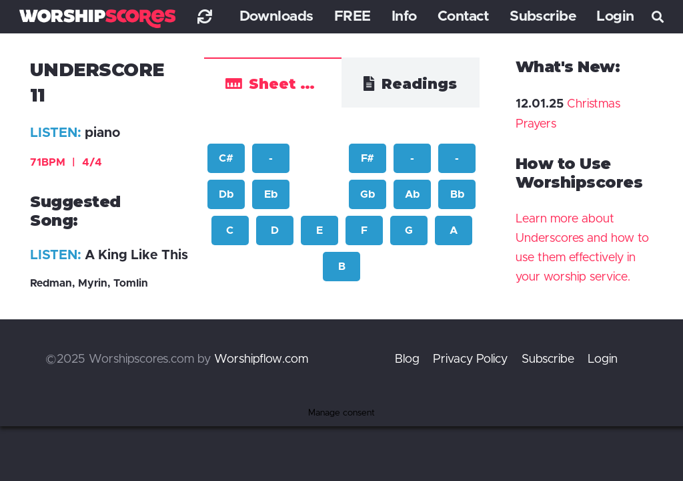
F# (367, 158)
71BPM (66, 162)
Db (226, 194)
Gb (367, 194)
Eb (270, 194)
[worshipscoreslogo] (97, 18)
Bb (457, 194)
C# (226, 158)
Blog (407, 359)
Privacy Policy (470, 359)
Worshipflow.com (261, 359)
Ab (412, 194)
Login (603, 359)
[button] (657, 16)
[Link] (204, 16)
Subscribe (548, 359)
